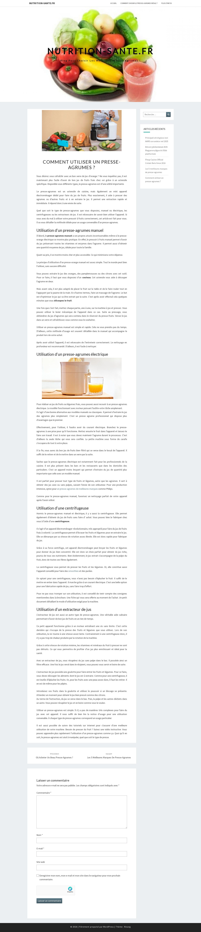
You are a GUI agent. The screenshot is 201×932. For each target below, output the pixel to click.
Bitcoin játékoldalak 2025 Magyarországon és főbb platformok (156, 150)
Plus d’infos (166, 3)
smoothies (73, 570)
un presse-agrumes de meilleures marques (77, 488)
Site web (40, 861)
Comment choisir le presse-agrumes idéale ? (139, 3)
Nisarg (127, 926)
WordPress (108, 926)
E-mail (40, 848)
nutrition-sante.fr (42, 3)
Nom (39, 835)
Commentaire (43, 792)
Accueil (113, 3)
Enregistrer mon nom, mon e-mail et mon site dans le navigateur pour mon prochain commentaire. (79, 877)
